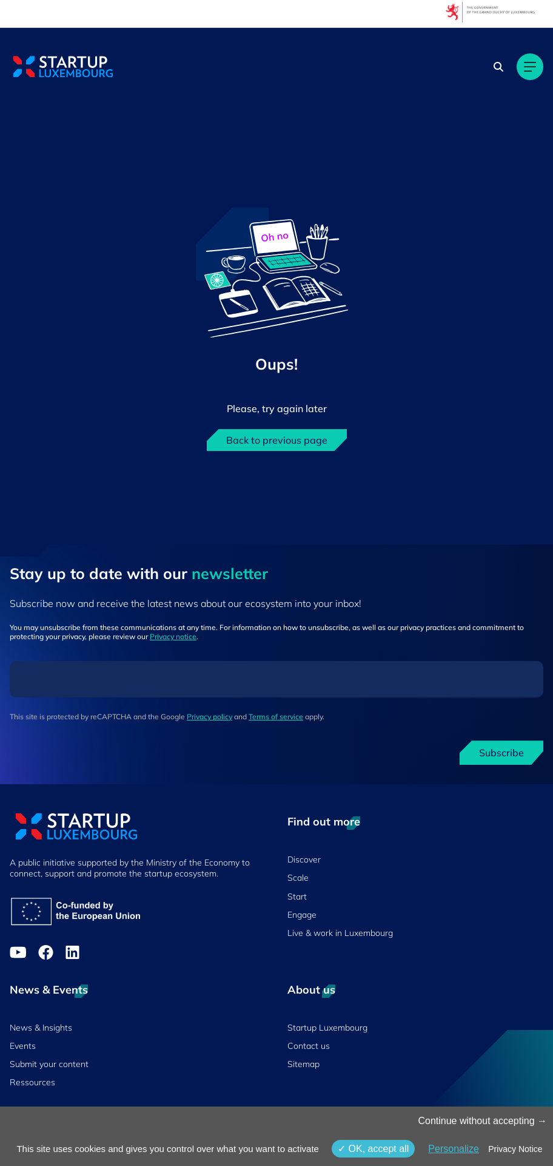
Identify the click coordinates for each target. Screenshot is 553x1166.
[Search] (498, 66)
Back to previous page (276, 440)
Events (23, 1045)
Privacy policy (209, 716)
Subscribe (501, 753)
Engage (302, 914)
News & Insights (41, 1027)
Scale (298, 877)
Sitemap (303, 1064)
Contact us (308, 1045)
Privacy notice (173, 636)
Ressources (32, 1082)
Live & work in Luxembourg (340, 932)
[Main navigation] (530, 66)
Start (297, 896)
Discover (304, 859)
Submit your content (49, 1064)
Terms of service (276, 716)
